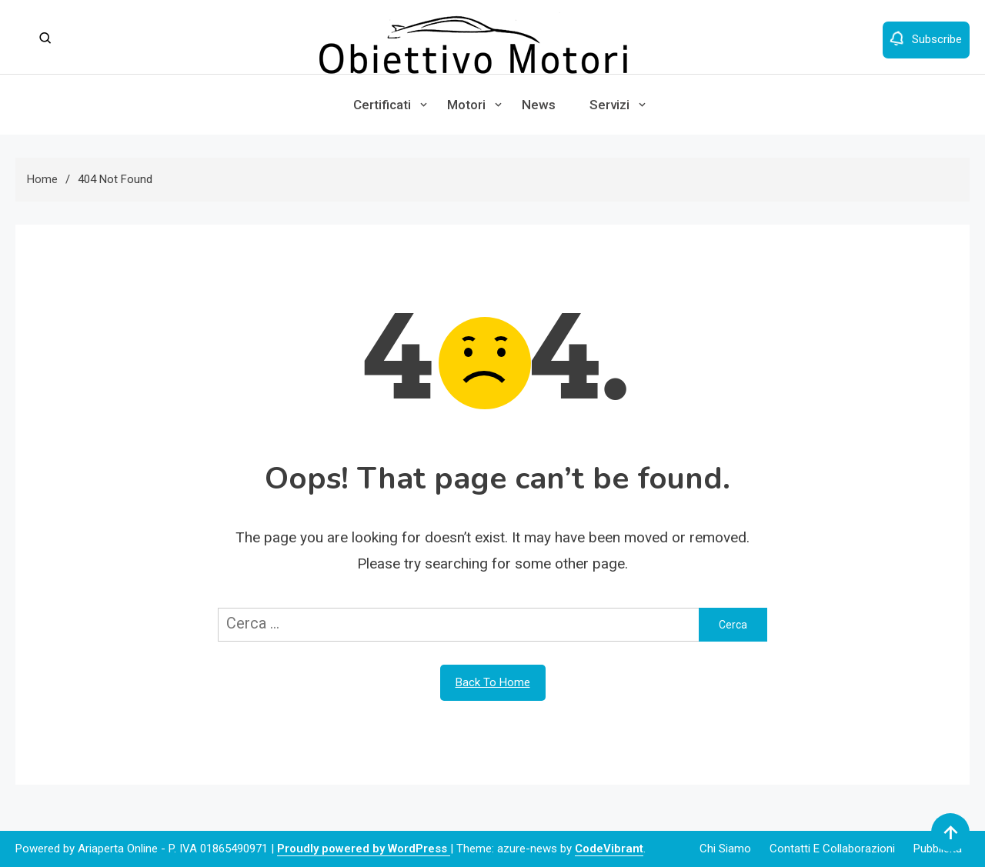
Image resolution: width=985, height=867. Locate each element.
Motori (466, 104)
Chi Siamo (725, 848)
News (539, 104)
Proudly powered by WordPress (363, 848)
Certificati (382, 104)
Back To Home (493, 682)
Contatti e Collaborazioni (832, 848)
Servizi (609, 104)
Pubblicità (937, 848)
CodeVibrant (609, 848)
